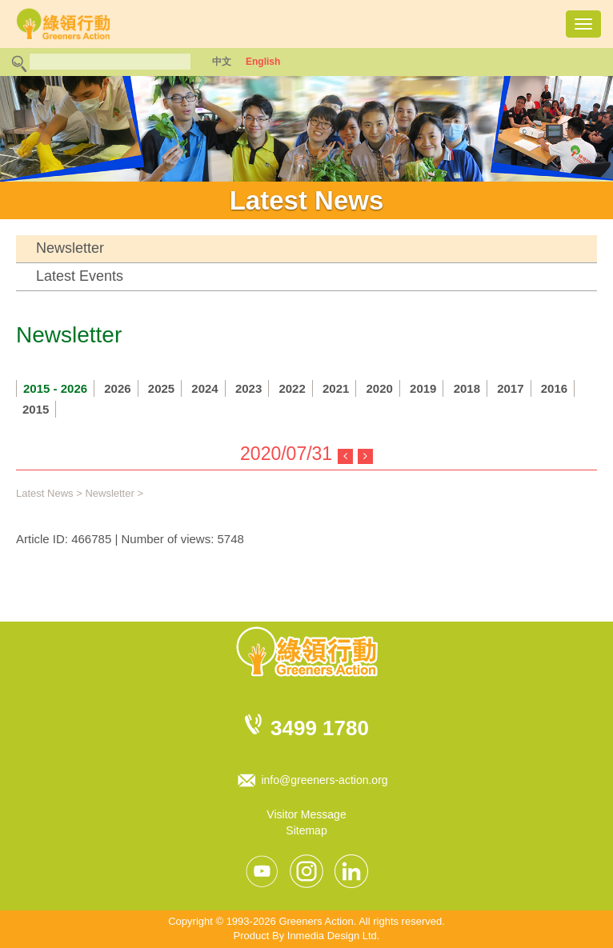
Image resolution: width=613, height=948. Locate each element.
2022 (291, 388)
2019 (423, 388)
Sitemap (306, 830)
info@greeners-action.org (324, 780)
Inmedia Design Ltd (332, 936)
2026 (117, 388)
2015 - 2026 (55, 388)
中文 (221, 61)
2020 (380, 388)
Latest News (45, 493)
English (263, 61)
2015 (35, 409)
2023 (248, 388)
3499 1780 (319, 728)
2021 (336, 388)
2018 (467, 388)
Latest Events (79, 276)
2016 (554, 388)
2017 (510, 388)
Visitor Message (306, 814)
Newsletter (70, 248)
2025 (161, 388)
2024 (204, 388)
